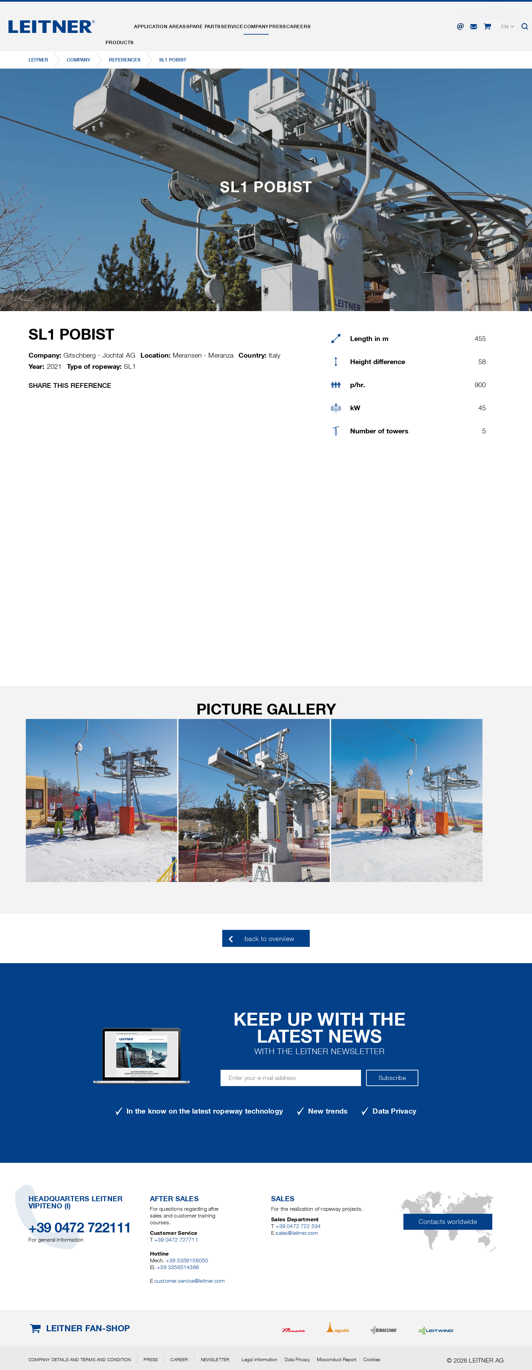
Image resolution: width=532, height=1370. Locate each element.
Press (323, 25)
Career (179, 1359)
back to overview (269, 939)
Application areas (172, 25)
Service (261, 25)
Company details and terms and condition (79, 1359)
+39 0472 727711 (176, 1240)
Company (293, 25)
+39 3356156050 (187, 1260)
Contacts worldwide (448, 1222)
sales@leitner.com (297, 1233)
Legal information (260, 1359)
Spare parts (224, 25)
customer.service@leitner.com (189, 1281)
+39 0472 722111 (79, 1227)
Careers (353, 25)
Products (124, 25)
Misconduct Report (336, 1359)
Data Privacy (297, 1359)
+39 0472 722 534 (298, 1226)
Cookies (371, 1359)
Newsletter (215, 1359)
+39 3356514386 (178, 1267)
